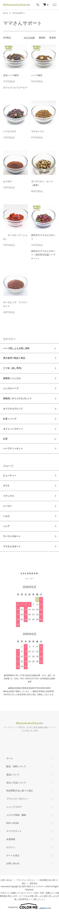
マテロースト (37, 131)
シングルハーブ (11, 388)
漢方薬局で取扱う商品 (14, 358)
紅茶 (5, 438)
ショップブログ (14, 807)
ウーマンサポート (12, 536)
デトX (6, 485)
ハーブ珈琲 (36, 75)
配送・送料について (16, 766)
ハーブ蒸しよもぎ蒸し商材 (16, 348)
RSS (8, 823)
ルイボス (7, 181)
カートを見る (13, 855)
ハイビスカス (9, 131)
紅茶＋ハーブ (9, 418)
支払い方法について (16, 782)
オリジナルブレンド (13, 408)
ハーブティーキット (13, 448)
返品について (13, 774)
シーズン (7, 506)
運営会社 (33, 883)
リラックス (8, 496)
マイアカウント (14, 831)
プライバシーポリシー (17, 798)
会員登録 (10, 839)
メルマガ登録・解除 (16, 815)
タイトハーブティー (13, 429)
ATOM (16, 823)
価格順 (42, 37)
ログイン (10, 847)
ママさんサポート (18, 13)
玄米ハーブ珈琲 (11, 75)
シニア (6, 526)
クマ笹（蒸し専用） (13, 368)
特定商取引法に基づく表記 (19, 790)
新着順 (52, 37)
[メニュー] (54, 4)
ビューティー (9, 475)
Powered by (29, 906)
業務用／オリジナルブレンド (17, 398)
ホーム (5, 13)
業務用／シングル (12, 378)
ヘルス (6, 516)
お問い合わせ (13, 863)
